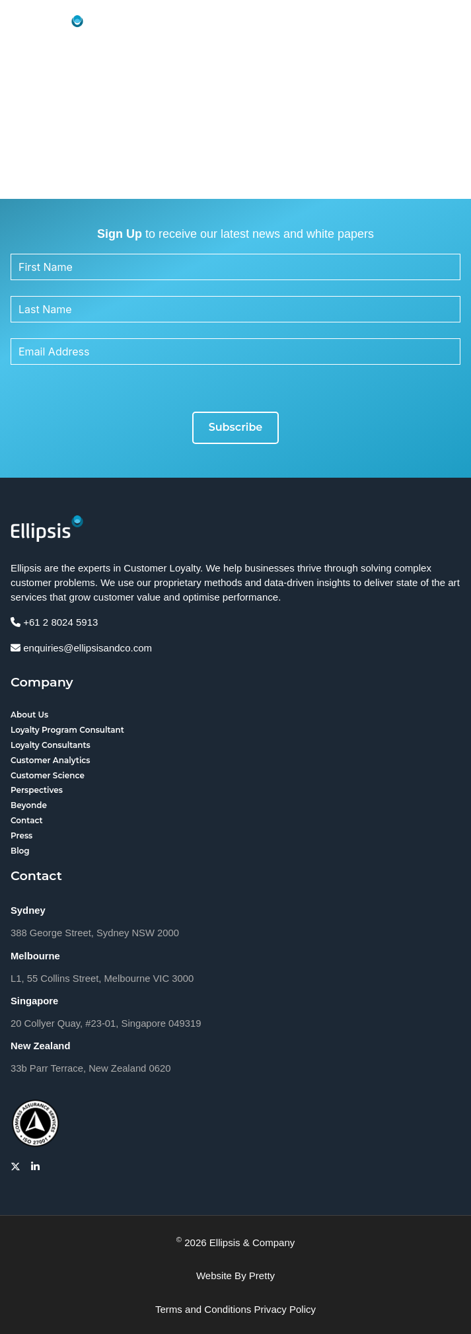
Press (21, 835)
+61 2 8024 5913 (54, 622)
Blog (20, 851)
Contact (27, 820)
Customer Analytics (51, 760)
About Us (29, 715)
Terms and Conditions (203, 1309)
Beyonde (29, 805)
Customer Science (48, 775)
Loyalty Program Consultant (67, 730)
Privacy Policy (285, 1309)
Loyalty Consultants (51, 745)
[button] (447, 28)
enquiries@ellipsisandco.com (81, 647)
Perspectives (37, 790)
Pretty (262, 1275)
